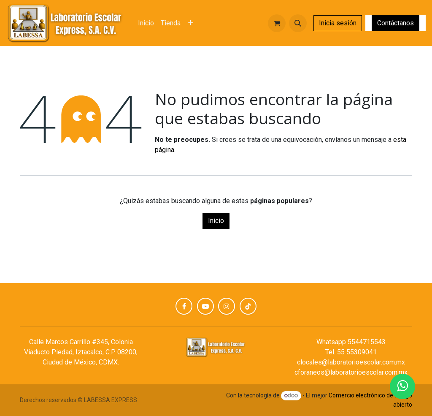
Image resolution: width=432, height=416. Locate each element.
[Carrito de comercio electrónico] (277, 23)
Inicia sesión (337, 23)
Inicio (216, 221)
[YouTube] (205, 306)
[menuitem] (146, 23)
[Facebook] (184, 306)
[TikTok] (248, 306)
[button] (298, 23)
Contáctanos (395, 23)
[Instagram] (226, 306)
